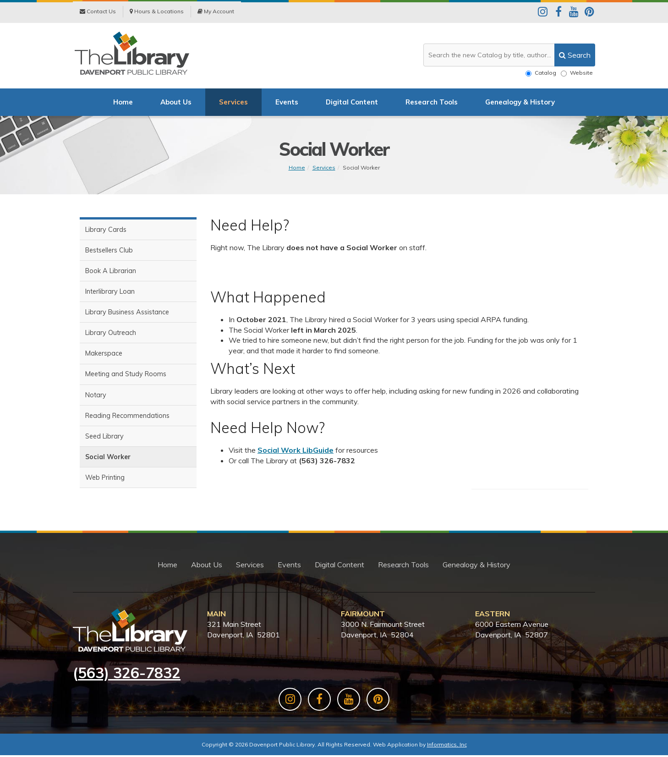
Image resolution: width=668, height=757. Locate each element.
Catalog (541, 73)
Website (577, 73)
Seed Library (104, 439)
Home (123, 103)
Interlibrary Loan (110, 293)
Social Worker (361, 168)
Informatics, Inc (447, 746)
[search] (574, 55)
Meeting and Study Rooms (125, 377)
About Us (176, 103)
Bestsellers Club (109, 251)
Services (233, 103)
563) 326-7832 (129, 674)
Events (286, 103)
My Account (215, 12)
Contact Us (98, 12)
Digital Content (352, 103)
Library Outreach (110, 335)
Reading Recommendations (127, 418)
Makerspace (103, 356)
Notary (95, 398)
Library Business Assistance (127, 314)
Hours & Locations (157, 12)
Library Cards (105, 230)
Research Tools (431, 103)
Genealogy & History (520, 103)
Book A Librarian (110, 272)
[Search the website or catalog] (509, 55)
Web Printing (105, 481)
